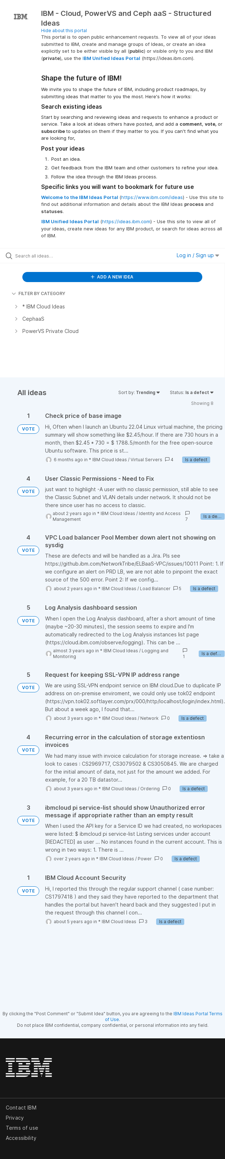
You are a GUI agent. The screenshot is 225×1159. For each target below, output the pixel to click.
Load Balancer (155, 588)
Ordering (150, 788)
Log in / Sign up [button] (198, 255)
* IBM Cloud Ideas (108, 459)
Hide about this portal (64, 30)
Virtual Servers (146, 459)
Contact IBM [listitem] (21, 1107)
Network (149, 718)
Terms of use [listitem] (22, 1128)
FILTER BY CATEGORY (38, 293)
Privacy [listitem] (15, 1118)
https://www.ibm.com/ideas (152, 197)
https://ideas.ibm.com (126, 221)
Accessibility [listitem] (21, 1138)
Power (145, 858)
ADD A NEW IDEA (112, 277)
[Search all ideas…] (56, 255)
